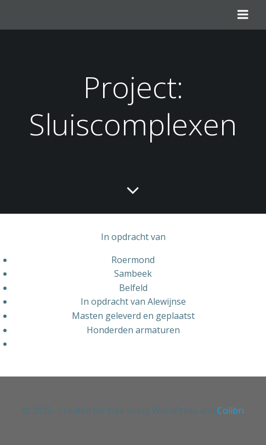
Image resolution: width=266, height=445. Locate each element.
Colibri (230, 410)
